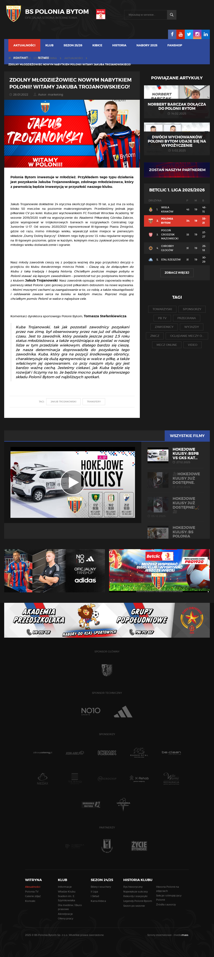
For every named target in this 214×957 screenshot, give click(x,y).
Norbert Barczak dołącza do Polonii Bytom (177, 106)
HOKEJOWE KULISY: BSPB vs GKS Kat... (176, 455)
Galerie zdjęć (33, 896)
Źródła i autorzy (166, 904)
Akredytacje (65, 913)
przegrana (186, 318)
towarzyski (162, 309)
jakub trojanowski (63, 401)
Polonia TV (31, 891)
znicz (154, 336)
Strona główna (45, 58)
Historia (119, 45)
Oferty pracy (65, 918)
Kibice (97, 45)
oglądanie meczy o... (187, 336)
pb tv (162, 318)
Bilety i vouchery (101, 886)
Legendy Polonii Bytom (137, 901)
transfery (94, 401)
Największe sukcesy (135, 891)
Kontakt (30, 901)
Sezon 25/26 (73, 45)
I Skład (95, 896)
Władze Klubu (66, 891)
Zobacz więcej (177, 272)
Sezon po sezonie (134, 905)
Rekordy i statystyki (135, 896)
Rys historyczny (133, 886)
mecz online (167, 345)
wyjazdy (191, 327)
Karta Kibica (98, 901)
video (192, 345)
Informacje (65, 886)
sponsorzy (192, 309)
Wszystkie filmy (187, 435)
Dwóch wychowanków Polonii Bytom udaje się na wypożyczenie (177, 141)
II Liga (94, 891)
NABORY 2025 (146, 45)
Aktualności (24, 45)
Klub (49, 45)
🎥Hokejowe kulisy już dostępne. (176, 480)
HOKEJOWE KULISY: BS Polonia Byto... (176, 536)
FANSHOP (174, 45)
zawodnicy (164, 327)
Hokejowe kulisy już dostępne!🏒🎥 (176, 507)
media (181, 935)
